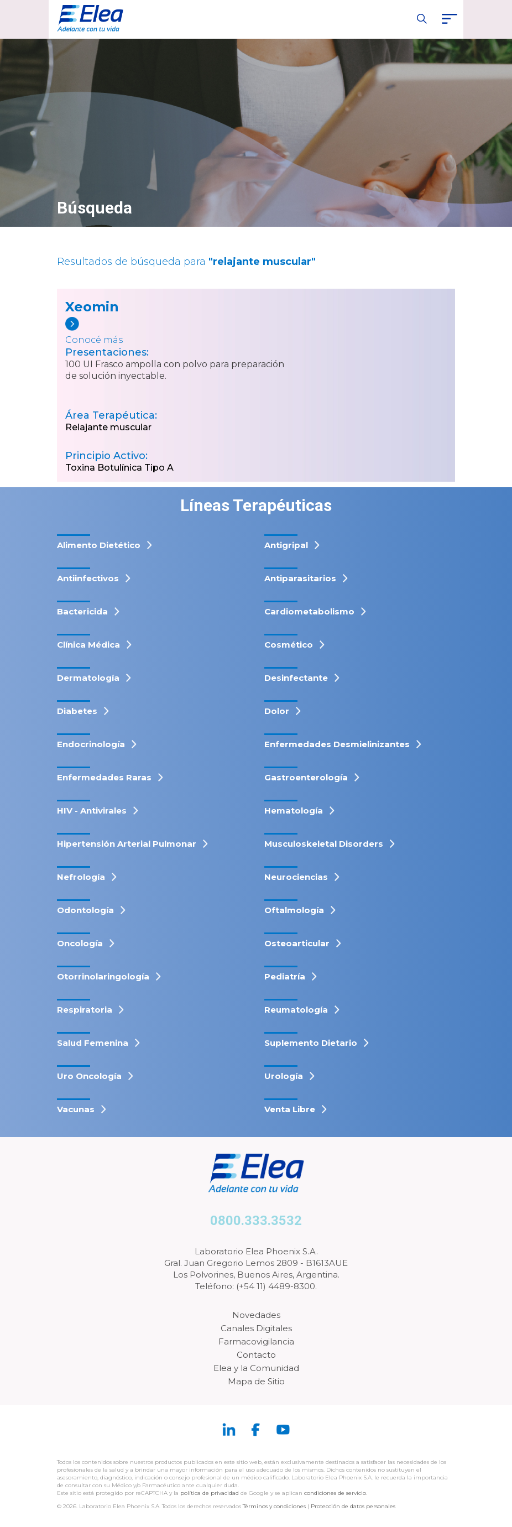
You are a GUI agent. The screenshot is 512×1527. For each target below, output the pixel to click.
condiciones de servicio (335, 1493)
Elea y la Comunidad (256, 1368)
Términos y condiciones (274, 1506)
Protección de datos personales (353, 1506)
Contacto (256, 1354)
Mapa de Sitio (256, 1381)
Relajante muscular (108, 427)
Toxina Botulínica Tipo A (119, 467)
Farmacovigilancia (256, 1341)
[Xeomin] (141, 332)
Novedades (256, 1315)
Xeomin (92, 307)
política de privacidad (210, 1493)
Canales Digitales (256, 1328)
